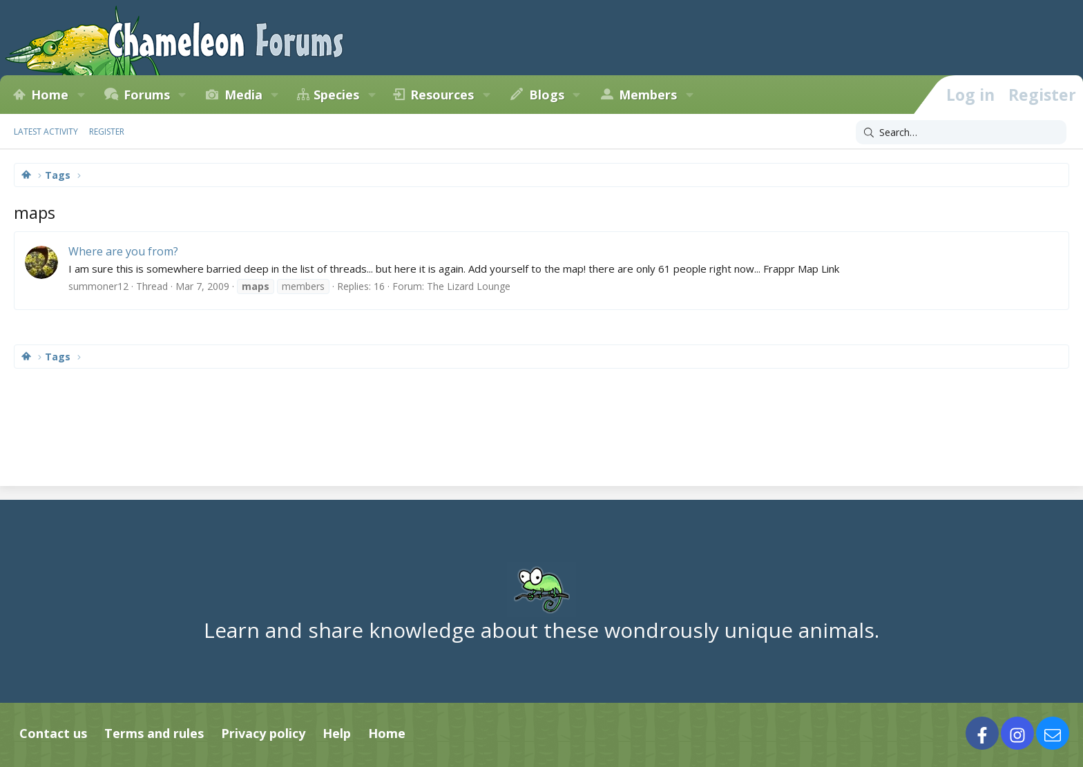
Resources (442, 94)
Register (106, 131)
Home (49, 94)
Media (243, 94)
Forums (147, 94)
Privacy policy (263, 733)
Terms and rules (154, 733)
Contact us (53, 733)
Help (337, 733)
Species (336, 94)
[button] (81, 94)
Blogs (546, 94)
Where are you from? (123, 251)
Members (648, 94)
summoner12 (98, 286)
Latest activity (46, 131)
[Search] (961, 132)
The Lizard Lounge (468, 286)
